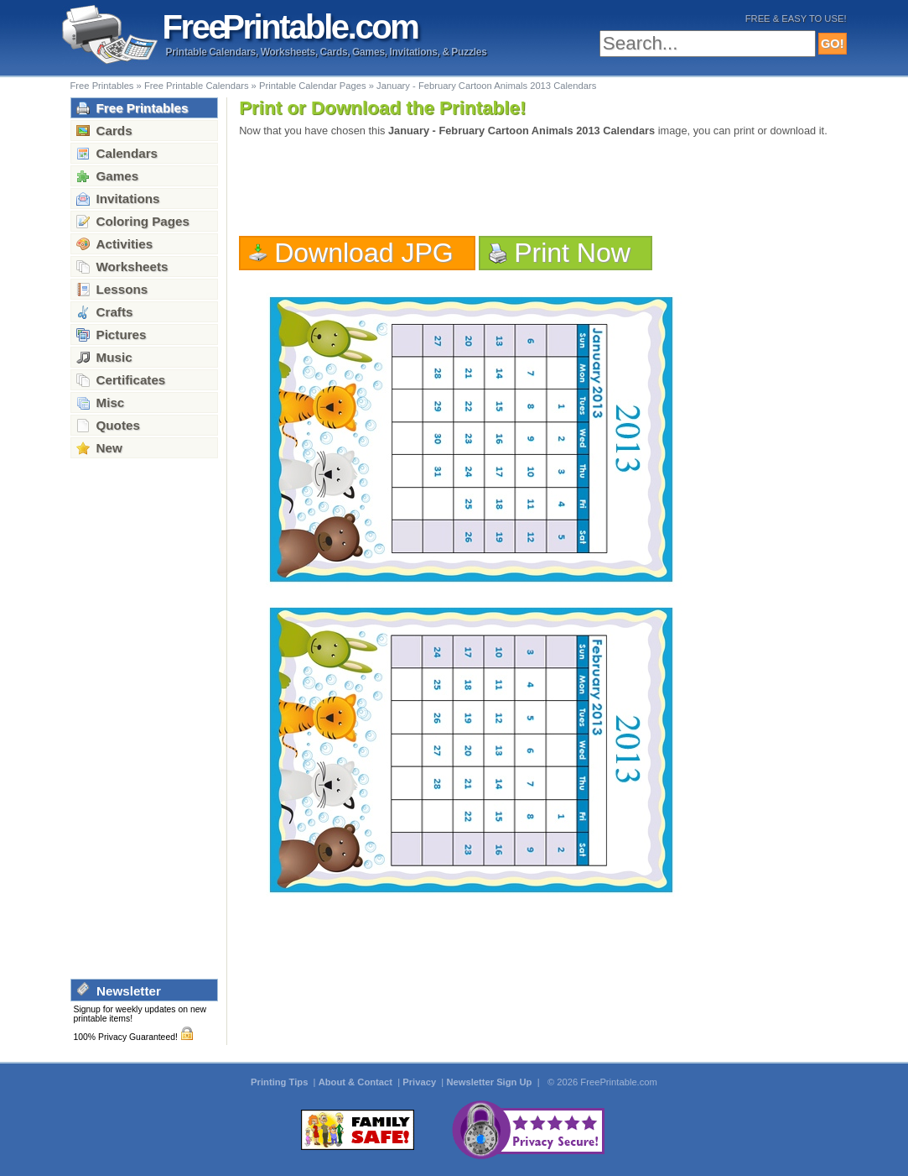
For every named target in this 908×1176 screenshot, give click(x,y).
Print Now (572, 253)
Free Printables (102, 86)
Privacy (420, 1082)
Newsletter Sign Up (490, 1082)
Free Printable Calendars (196, 86)
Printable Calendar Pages (312, 86)
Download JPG (364, 253)
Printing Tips (280, 1082)
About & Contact (357, 1082)
